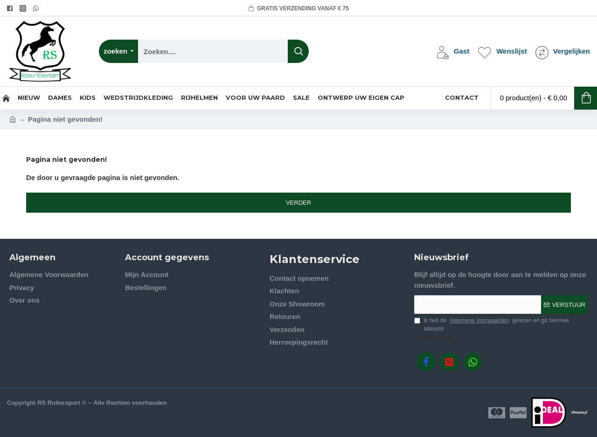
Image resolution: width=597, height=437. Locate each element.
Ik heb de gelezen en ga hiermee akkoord (491, 324)
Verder (298, 202)
